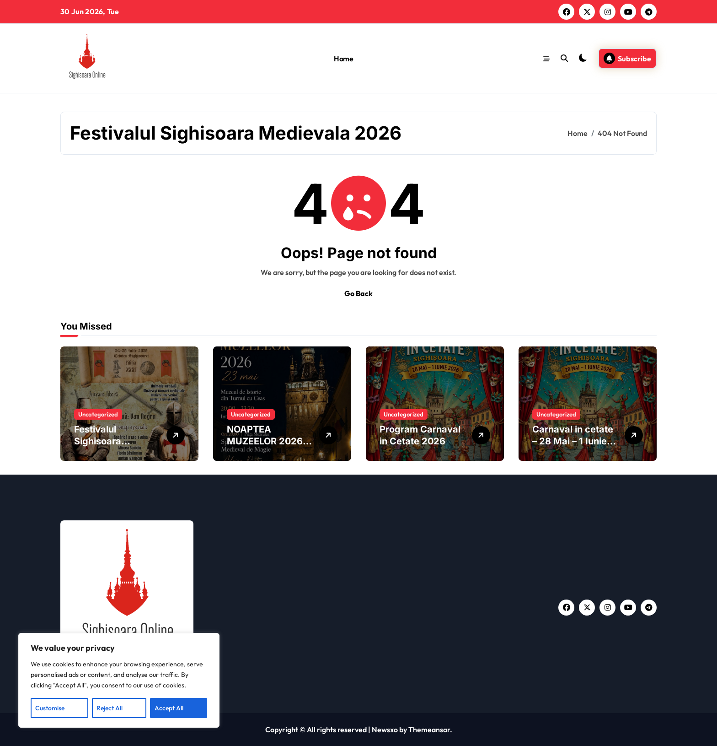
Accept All (169, 708)
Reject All (109, 708)
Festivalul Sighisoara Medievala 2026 (110, 441)
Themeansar (429, 729)
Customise (49, 708)
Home (343, 58)
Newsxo (385, 729)
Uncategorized (98, 414)
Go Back (358, 293)
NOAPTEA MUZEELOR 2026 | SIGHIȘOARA (267, 441)
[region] (118, 680)
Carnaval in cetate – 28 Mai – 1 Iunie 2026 (572, 441)
